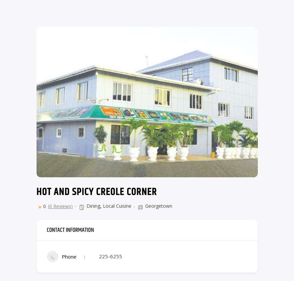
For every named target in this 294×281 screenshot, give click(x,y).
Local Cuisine (117, 206)
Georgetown (158, 206)
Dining (93, 206)
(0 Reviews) (60, 206)
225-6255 (110, 256)
